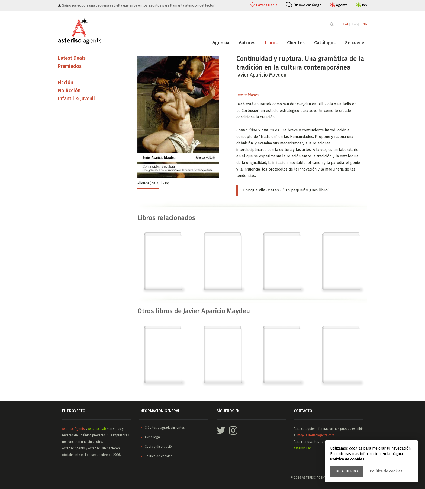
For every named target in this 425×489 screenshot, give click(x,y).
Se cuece (354, 42)
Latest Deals (267, 4)
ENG (364, 24)
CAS (355, 24)
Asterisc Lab (97, 429)
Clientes (296, 42)
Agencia (220, 42)
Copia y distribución (159, 447)
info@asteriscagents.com (315, 435)
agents (341, 4)
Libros (271, 42)
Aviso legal (153, 437)
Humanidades (247, 95)
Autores (247, 42)
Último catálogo (307, 4)
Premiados (70, 66)
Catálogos (325, 42)
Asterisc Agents (73, 429)
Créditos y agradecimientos (165, 428)
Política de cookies (386, 471)
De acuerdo (347, 471)
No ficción (69, 91)
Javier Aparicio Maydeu (261, 75)
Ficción (65, 83)
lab (364, 4)
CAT (346, 24)
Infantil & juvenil (76, 99)
